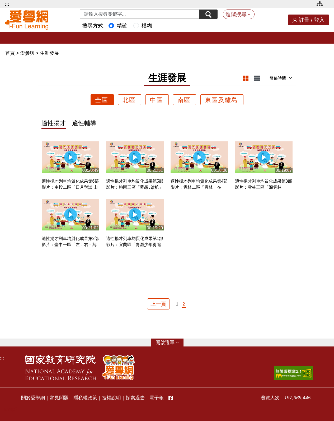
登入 (319, 20)
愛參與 (27, 53)
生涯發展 (49, 53)
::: (7, 4)
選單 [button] (170, 342)
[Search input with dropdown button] (139, 14)
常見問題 (59, 397)
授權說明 (111, 397)
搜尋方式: (93, 26)
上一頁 (158, 304)
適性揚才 (53, 123)
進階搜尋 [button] (236, 14)
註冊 (304, 20)
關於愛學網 (33, 397)
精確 (122, 26)
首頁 (10, 53)
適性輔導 (84, 123)
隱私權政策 (85, 397)
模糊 (147, 26)
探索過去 (135, 397)
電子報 (156, 397)
